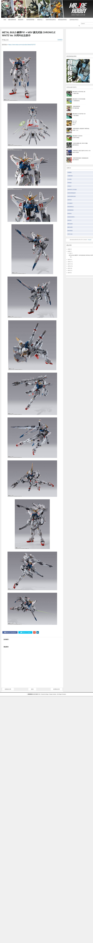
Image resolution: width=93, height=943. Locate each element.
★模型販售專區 (62, 19)
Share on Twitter (25, 632)
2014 (69, 270)
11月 (70, 253)
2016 (69, 266)
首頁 (5, 19)
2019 (69, 259)
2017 (69, 264)
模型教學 (21, 19)
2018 (69, 261)
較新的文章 (8, 689)
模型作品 (40, 19)
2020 (69, 251)
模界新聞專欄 (30, 19)
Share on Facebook (10, 632)
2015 (69, 268)
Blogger (89, 239)
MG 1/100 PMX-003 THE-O (74, 123)
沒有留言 (60, 39)
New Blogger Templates (61, 694)
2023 (69, 249)
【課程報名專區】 (74, 19)
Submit (79, 25)
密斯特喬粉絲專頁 (51, 19)
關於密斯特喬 (12, 19)
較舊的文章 (56, 689)
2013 (69, 272)
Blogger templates (53, 694)
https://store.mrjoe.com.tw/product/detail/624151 (22, 44)
